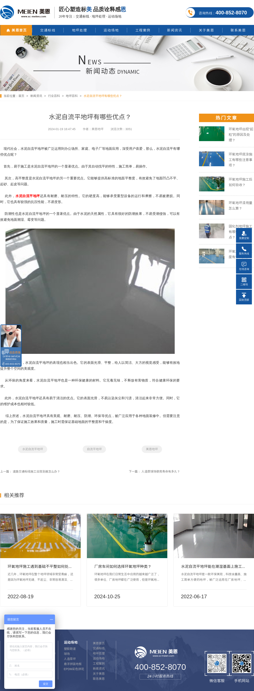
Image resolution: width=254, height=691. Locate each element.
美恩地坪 (152, 449)
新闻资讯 (36, 95)
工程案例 (99, 663)
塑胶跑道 (70, 648)
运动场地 (99, 658)
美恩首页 (99, 643)
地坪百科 (72, 95)
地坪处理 (99, 653)
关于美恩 (99, 673)
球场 (67, 653)
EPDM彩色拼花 (74, 669)
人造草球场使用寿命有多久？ (160, 471)
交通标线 (99, 648)
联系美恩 (99, 678)
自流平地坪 (94, 449)
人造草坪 (70, 658)
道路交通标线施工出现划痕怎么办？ (36, 471)
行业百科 (54, 95)
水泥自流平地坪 (32, 449)
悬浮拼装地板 (73, 663)
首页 (21, 95)
